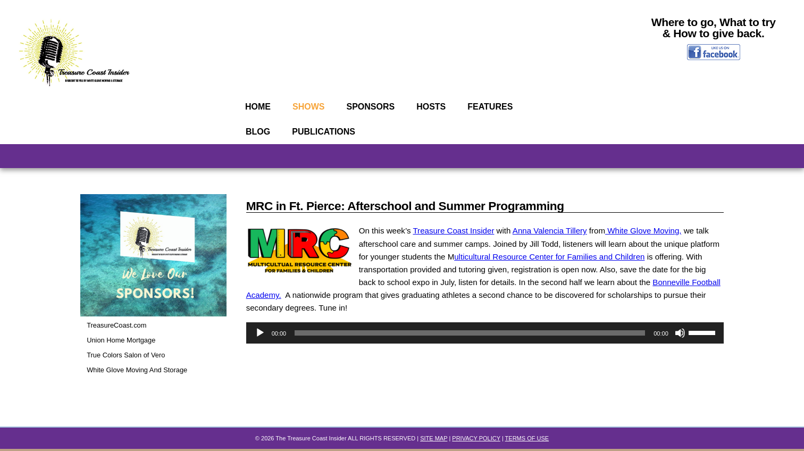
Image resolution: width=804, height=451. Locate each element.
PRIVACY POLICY (476, 440)
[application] (485, 342)
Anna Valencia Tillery (561, 234)
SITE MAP (433, 440)
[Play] (260, 342)
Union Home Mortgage (123, 342)
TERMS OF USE (527, 440)
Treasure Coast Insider (459, 234)
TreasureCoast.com (118, 327)
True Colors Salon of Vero (128, 357)
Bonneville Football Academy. (339, 302)
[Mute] (680, 342)
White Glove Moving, (660, 234)
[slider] (470, 342)
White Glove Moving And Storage (140, 372)
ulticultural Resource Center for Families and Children (622, 261)
